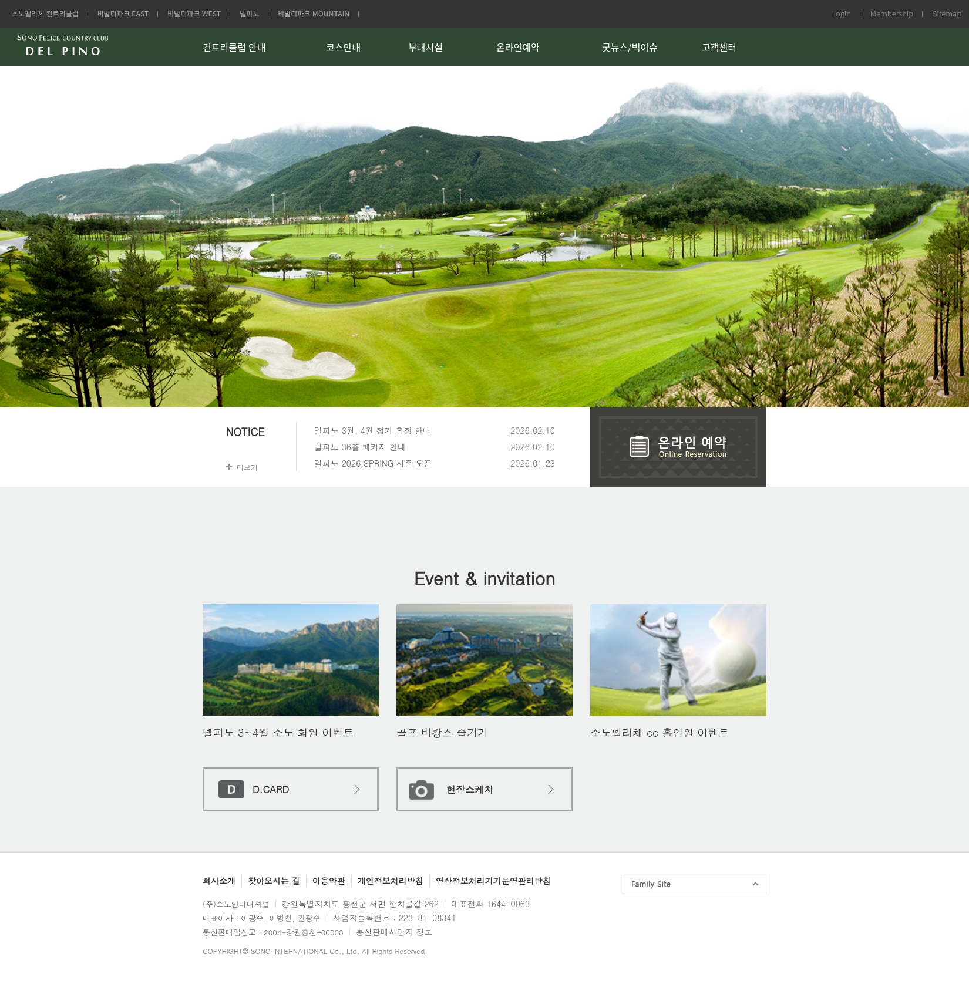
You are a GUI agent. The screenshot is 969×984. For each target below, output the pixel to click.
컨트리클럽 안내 (234, 47)
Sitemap (947, 13)
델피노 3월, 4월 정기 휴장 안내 (372, 430)
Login (841, 13)
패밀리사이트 (694, 884)
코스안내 (343, 47)
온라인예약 (518, 47)
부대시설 (425, 47)
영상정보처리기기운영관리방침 (493, 881)
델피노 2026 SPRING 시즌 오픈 (373, 463)
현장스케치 (469, 789)
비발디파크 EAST (123, 13)
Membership (891, 13)
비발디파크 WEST (194, 13)
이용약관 (328, 881)
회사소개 (219, 881)
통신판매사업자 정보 (394, 932)
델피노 (249, 13)
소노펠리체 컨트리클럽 (45, 13)
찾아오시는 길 (274, 881)
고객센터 (719, 47)
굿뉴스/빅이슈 (630, 47)
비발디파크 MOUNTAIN (313, 13)
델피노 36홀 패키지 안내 (360, 447)
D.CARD (271, 789)
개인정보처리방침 (390, 881)
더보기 (247, 467)
